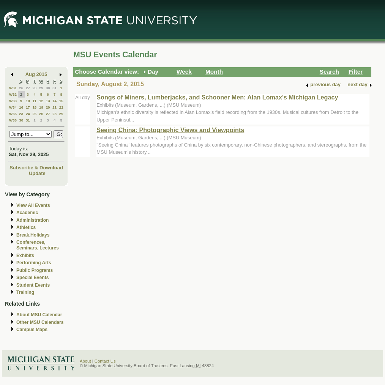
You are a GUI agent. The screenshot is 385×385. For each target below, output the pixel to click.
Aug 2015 (36, 74)
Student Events (33, 285)
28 (34, 88)
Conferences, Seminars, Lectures (37, 245)
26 (21, 88)
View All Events (33, 205)
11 (34, 101)
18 (34, 107)
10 (28, 101)
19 (41, 107)
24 (28, 114)
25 (34, 114)
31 (54, 88)
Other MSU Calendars (40, 322)
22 (61, 107)
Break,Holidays (33, 235)
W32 (13, 94)
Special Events (32, 277)
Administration (32, 220)
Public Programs (34, 270)
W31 (13, 88)
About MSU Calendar (39, 314)
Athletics (26, 227)
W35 (13, 114)
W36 (13, 120)
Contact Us (105, 361)
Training (25, 292)
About (85, 361)
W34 (13, 107)
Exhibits (25, 255)
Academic (27, 212)
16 (21, 107)
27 (28, 88)
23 (21, 114)
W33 (13, 101)
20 (48, 107)
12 (41, 101)
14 (54, 101)
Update (37, 173)
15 (61, 101)
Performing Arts (33, 262)
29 (41, 88)
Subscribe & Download (36, 167)
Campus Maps (31, 329)
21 (54, 107)
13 (48, 101)
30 (48, 88)
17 (28, 107)
